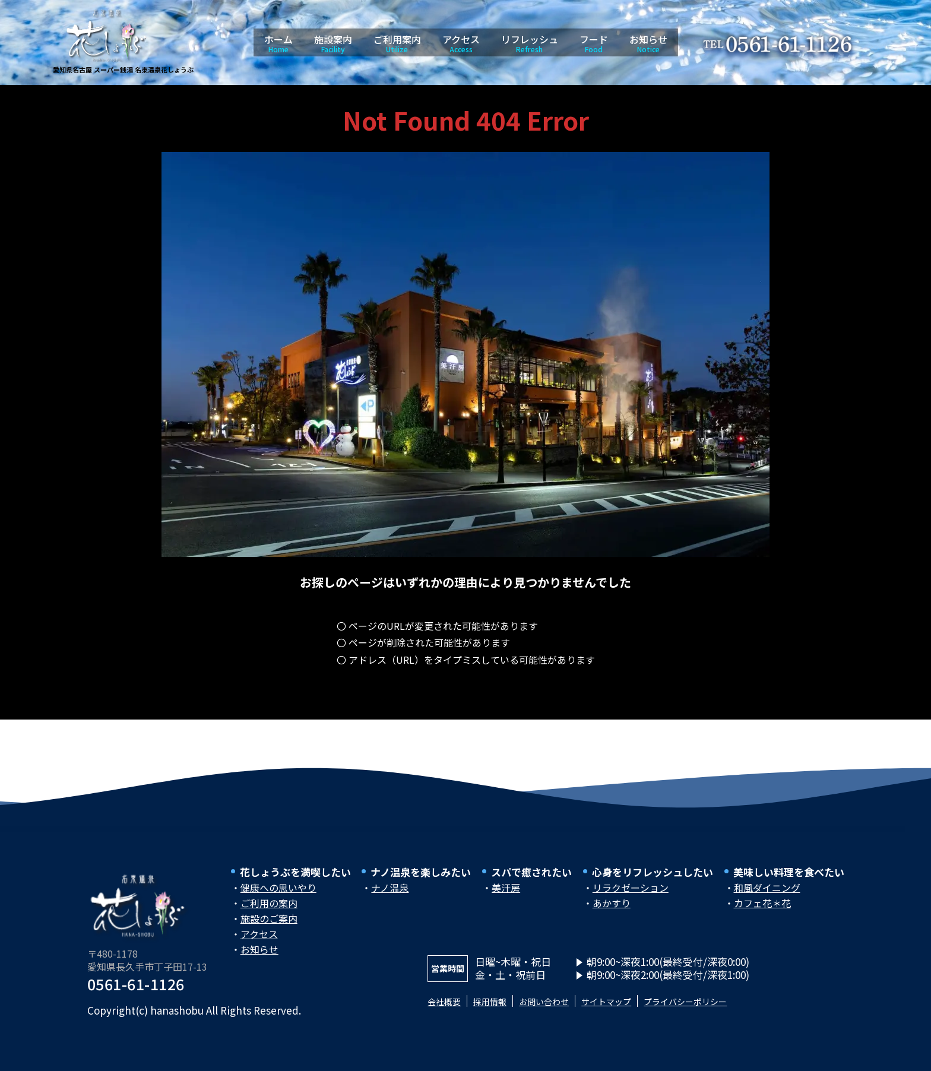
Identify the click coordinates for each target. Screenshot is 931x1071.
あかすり (612, 909)
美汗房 (506, 893)
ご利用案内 (397, 43)
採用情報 (500, 1006)
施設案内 (333, 43)
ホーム (278, 43)
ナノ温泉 (389, 893)
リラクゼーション (631, 893)
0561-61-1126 (136, 989)
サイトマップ (636, 1006)
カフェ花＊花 (762, 909)
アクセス (461, 43)
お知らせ (648, 43)
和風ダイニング (767, 893)
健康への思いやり (278, 893)
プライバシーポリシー (729, 1006)
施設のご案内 (268, 924)
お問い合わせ (563, 1006)
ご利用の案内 (268, 909)
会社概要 (448, 1006)
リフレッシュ (529, 43)
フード (594, 43)
